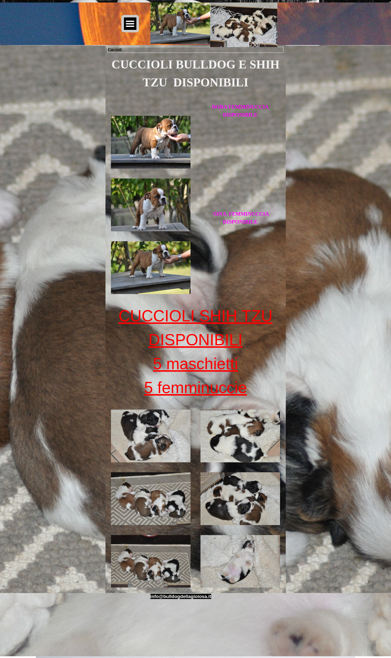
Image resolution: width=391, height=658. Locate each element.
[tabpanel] (195, 73)
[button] (180, 596)
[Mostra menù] (130, 23)
